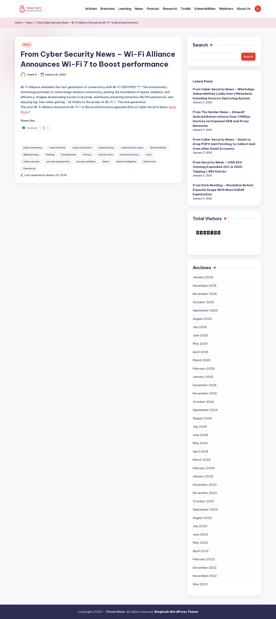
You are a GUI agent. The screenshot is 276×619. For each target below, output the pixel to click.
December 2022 (205, 568)
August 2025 (202, 319)
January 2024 (203, 476)
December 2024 (205, 385)
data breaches (158, 147)
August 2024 (202, 418)
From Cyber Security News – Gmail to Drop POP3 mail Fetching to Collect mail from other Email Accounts (224, 144)
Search (200, 45)
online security (31, 161)
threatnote (29, 168)
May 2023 (200, 543)
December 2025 (205, 286)
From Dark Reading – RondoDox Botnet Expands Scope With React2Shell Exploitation (223, 189)
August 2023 (202, 518)
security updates (86, 161)
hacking (50, 154)
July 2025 (200, 327)
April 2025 (200, 352)
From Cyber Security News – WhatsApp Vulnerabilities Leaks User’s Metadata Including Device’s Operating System (223, 93)
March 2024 (202, 460)
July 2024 (200, 426)
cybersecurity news (132, 147)
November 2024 (205, 393)
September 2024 (205, 410)
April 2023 (200, 551)
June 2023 (200, 534)
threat (105, 161)
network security (129, 154)
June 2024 (200, 435)
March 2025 (202, 360)
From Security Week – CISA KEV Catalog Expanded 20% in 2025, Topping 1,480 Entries (218, 166)
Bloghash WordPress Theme (176, 612)
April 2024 (200, 451)
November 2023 (205, 493)
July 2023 (200, 526)
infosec (87, 154)
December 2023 (205, 485)
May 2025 (200, 344)
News (26, 44)
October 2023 (203, 501)
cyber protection (82, 147)
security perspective (58, 161)
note (148, 154)
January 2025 (203, 377)
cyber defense (57, 147)
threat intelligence (126, 161)
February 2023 (204, 559)
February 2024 (204, 468)
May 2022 (200, 584)
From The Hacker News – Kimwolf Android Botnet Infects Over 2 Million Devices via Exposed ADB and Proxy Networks (221, 119)
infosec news (105, 154)
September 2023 (205, 509)
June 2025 (200, 335)
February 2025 (204, 369)
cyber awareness (32, 147)
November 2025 (205, 294)
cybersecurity (106, 147)
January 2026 (203, 277)
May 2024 (200, 443)
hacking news (68, 154)
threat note (149, 161)
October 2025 (203, 302)
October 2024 (203, 402)
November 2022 (205, 576)
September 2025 (205, 310)
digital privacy (31, 154)
